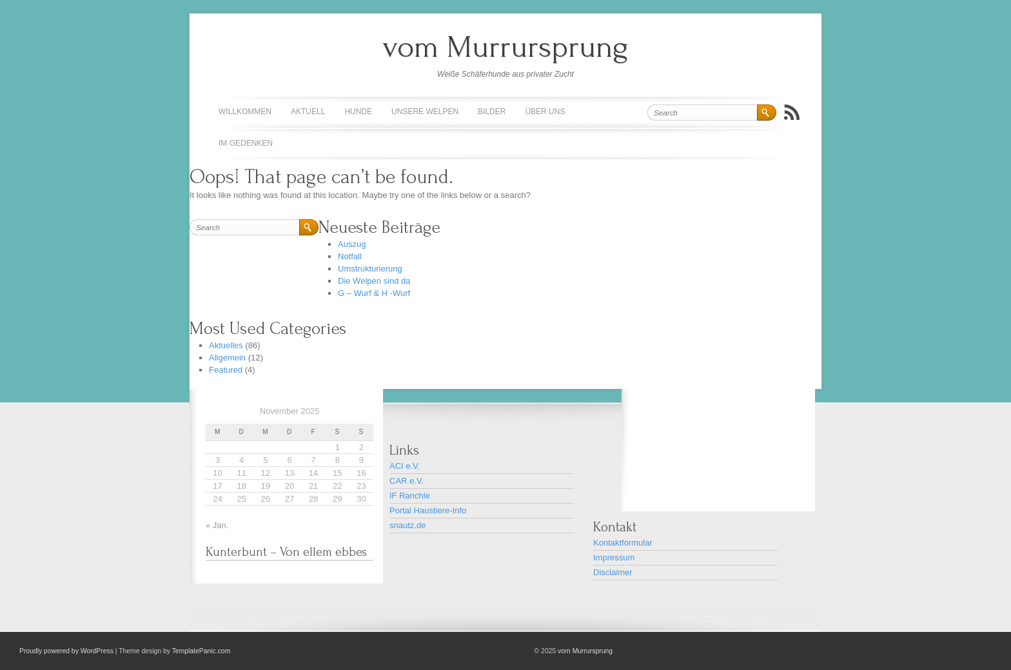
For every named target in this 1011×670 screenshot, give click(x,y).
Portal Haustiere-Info (427, 510)
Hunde (358, 111)
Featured (225, 370)
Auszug (352, 244)
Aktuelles (226, 345)
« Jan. (217, 525)
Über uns (545, 111)
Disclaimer (613, 572)
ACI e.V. (404, 466)
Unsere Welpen (424, 111)
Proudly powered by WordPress (66, 651)
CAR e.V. (406, 481)
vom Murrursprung (505, 46)
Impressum (613, 557)
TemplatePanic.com (201, 651)
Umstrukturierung (370, 268)
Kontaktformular (623, 542)
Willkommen (245, 111)
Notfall (350, 256)
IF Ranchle (409, 495)
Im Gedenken (246, 143)
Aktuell (308, 111)
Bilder (491, 111)
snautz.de (407, 525)
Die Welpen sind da (374, 281)
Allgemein (227, 357)
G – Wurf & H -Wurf (374, 293)
